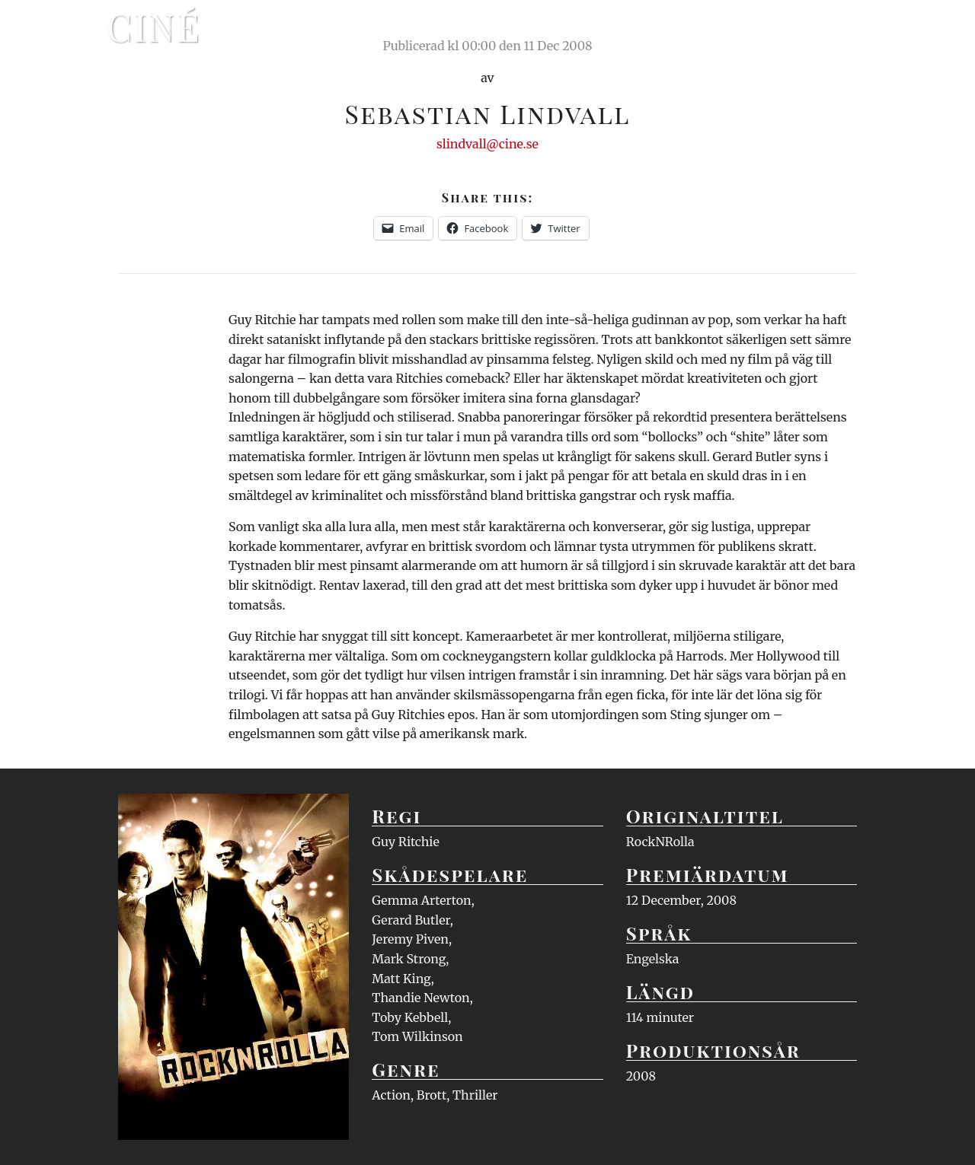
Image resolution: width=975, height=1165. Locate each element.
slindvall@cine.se (487, 143)
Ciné (154, 26)
